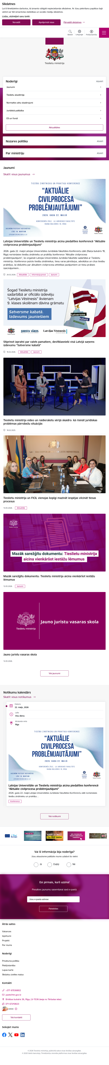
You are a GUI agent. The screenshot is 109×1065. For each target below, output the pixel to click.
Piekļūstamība (8, 965)
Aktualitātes (54, 127)
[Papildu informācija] (16, 1009)
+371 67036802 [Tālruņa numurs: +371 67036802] (13, 990)
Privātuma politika (10, 961)
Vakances (6, 931)
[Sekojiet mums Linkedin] (22, 1035)
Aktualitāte (23, 275)
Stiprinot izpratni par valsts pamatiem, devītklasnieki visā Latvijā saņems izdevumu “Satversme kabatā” (48, 343)
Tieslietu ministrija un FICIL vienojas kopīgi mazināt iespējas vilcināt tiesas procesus (49, 499)
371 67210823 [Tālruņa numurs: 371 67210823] (12, 1004)
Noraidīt (16, 22)
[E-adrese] (7, 1008)
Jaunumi (54, 275)
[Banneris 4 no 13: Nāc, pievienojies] (76, 835)
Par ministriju (15, 153)
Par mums (7, 945)
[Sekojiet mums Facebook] (4, 1035)
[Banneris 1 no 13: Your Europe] (11, 835)
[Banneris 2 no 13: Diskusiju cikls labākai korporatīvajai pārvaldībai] (33, 835)
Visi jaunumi (54, 673)
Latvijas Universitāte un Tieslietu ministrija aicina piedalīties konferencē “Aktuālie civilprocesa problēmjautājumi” (54, 243)
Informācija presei (39, 275)
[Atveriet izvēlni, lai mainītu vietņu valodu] (79, 33)
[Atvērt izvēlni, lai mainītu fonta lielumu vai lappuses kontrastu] (91, 33)
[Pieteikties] (53, 909)
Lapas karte (7, 970)
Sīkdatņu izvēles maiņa (13, 974)
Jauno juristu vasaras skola (20, 654)
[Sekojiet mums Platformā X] (10, 1035)
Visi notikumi (55, 816)
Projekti (5, 940)
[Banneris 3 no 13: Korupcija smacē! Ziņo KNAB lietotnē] (54, 835)
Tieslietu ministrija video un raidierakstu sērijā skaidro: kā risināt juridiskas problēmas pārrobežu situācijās (50, 421)
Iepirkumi (6, 936)
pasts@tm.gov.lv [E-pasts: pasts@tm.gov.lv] (13, 994)
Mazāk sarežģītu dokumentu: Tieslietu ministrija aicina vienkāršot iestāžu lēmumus (49, 577)
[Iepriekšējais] (5, 835)
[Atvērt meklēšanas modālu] (70, 33)
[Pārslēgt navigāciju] (104, 33)
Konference (15, 801)
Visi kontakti (16, 1017)
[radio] (38, 864)
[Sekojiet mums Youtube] (16, 1034)
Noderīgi (11, 81)
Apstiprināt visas (46, 22)
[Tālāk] (103, 835)
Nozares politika (17, 141)
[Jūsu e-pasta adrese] (53, 899)
